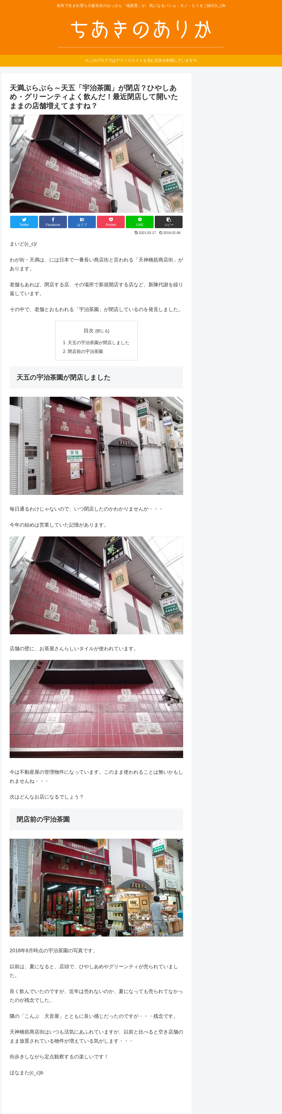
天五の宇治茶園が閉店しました (98, 343)
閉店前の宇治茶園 (85, 351)
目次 (89, 330)
